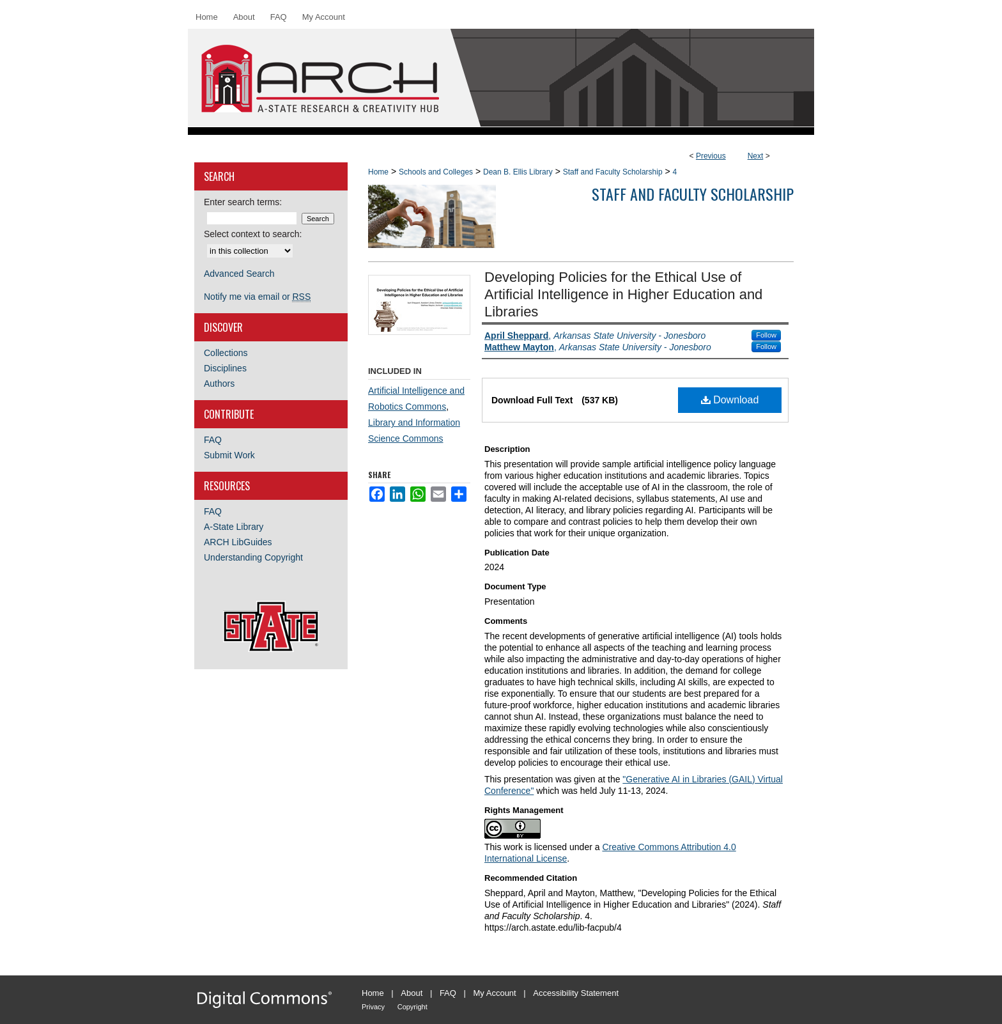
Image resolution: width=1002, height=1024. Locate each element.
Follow (766, 335)
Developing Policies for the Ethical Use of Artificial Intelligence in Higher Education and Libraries (623, 294)
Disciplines (225, 368)
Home (378, 171)
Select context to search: (253, 234)
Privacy (373, 1007)
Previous (711, 155)
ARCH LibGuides (238, 542)
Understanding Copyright (253, 557)
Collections (225, 353)
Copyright (412, 1007)
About (411, 993)
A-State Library (233, 527)
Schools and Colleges (436, 171)
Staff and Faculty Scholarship (613, 171)
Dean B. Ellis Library (518, 171)
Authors (219, 383)
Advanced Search (239, 273)
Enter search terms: (243, 202)
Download (730, 399)
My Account (495, 993)
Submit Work (229, 455)
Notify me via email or (257, 296)
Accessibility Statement (576, 993)
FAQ (213, 440)
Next (756, 155)
